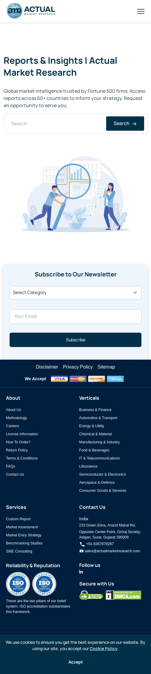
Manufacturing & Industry (99, 442)
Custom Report (18, 519)
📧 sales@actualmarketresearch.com (109, 551)
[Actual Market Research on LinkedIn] (81, 572)
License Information (22, 434)
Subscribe (75, 340)
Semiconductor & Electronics (102, 474)
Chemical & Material (95, 434)
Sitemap (106, 366)
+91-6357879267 (96, 544)
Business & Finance (95, 410)
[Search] (75, 123)
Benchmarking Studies (24, 543)
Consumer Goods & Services (102, 491)
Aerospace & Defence (97, 482)
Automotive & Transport (98, 418)
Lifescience (88, 466)
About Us (13, 410)
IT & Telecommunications (99, 458)
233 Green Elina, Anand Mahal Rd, (107, 525)
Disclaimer (47, 366)
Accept (75, 662)
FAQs (10, 466)
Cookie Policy (104, 648)
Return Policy (17, 450)
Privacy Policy (78, 366)
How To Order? (18, 442)
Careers (12, 426)
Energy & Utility (91, 426)
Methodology (16, 418)
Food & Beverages (94, 450)
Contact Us (15, 474)
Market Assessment (22, 527)
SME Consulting (19, 551)
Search (125, 123)
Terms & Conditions (22, 458)
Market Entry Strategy (23, 535)
